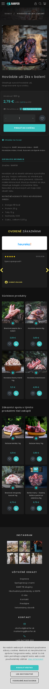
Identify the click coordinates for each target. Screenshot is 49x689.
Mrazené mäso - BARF (28, 147)
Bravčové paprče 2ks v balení (15, 329)
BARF (14, 147)
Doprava (28, 578)
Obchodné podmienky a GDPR (28, 591)
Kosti (20, 150)
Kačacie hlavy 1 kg (38, 443)
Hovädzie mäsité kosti (38, 378)
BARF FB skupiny (29, 587)
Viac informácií (35, 659)
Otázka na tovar (12, 140)
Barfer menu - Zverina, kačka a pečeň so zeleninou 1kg (39, 495)
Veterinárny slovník (28, 607)
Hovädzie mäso (9, 150)
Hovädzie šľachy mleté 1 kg (15, 379)
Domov (8, 14)
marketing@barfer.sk (30, 631)
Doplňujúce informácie (13, 159)
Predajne (28, 603)
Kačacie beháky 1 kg (15, 443)
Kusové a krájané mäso (34, 150)
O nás (28, 595)
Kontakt (28, 599)
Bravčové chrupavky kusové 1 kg (15, 494)
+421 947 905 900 (30, 640)
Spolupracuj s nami (29, 582)
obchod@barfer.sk (29, 628)
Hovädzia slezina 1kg (38, 328)
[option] (24, 47)
